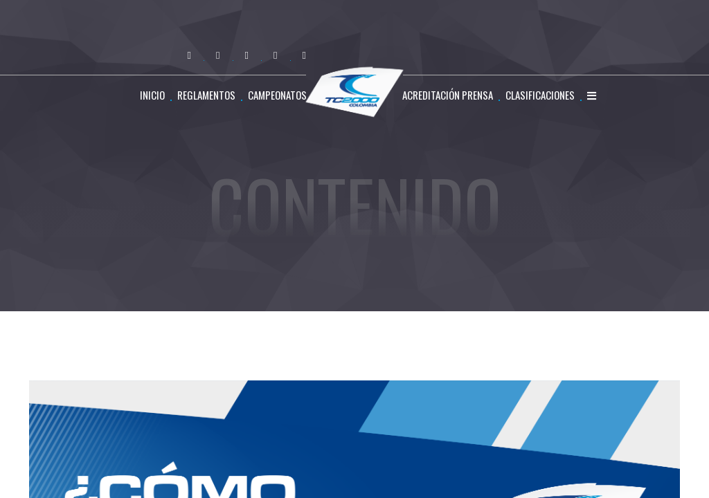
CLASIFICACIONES (540, 94)
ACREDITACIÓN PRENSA (447, 94)
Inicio (152, 94)
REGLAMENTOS (206, 94)
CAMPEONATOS (277, 94)
